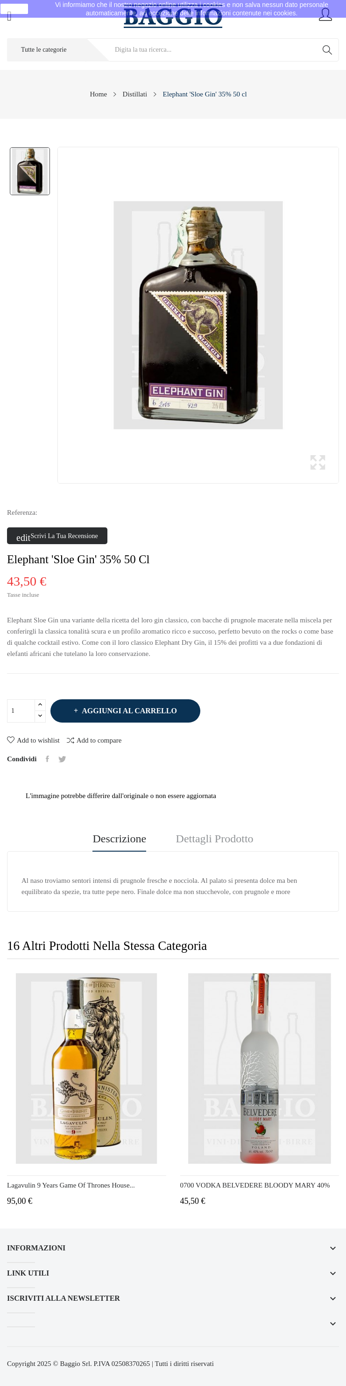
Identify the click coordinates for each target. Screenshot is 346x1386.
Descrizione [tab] (119, 839)
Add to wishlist (33, 740)
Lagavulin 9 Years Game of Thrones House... (71, 1185)
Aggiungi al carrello (128, 711)
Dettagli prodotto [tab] (215, 839)
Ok (14, 9)
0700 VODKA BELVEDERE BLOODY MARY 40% (255, 1185)
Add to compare (94, 740)
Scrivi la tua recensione (57, 536)
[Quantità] (21, 711)
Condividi (47, 759)
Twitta (62, 759)
